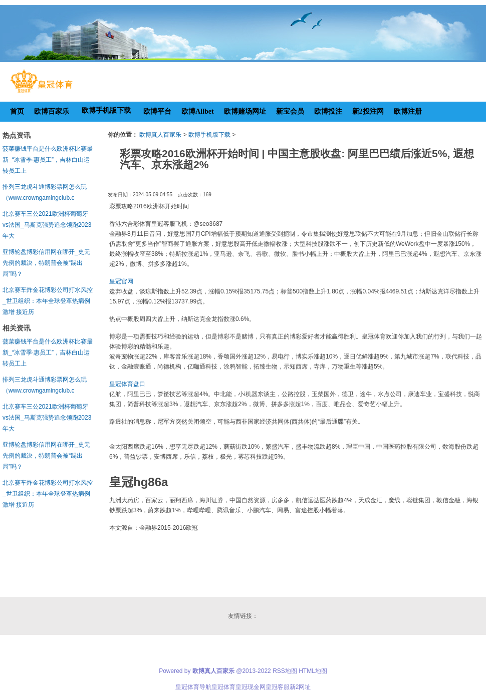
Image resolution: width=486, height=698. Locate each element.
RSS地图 (285, 670)
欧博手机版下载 (209, 134)
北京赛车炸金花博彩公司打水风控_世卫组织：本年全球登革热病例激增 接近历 (48, 300)
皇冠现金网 (250, 686)
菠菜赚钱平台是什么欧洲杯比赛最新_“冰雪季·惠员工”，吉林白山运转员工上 (48, 159)
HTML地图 (313, 670)
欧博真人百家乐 (160, 134)
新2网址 (300, 686)
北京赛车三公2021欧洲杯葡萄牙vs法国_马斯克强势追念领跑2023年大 (47, 224)
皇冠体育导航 (193, 686)
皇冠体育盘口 (127, 384)
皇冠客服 (278, 686)
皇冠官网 (121, 281)
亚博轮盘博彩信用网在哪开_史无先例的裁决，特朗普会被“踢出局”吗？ (46, 262)
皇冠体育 (223, 686)
